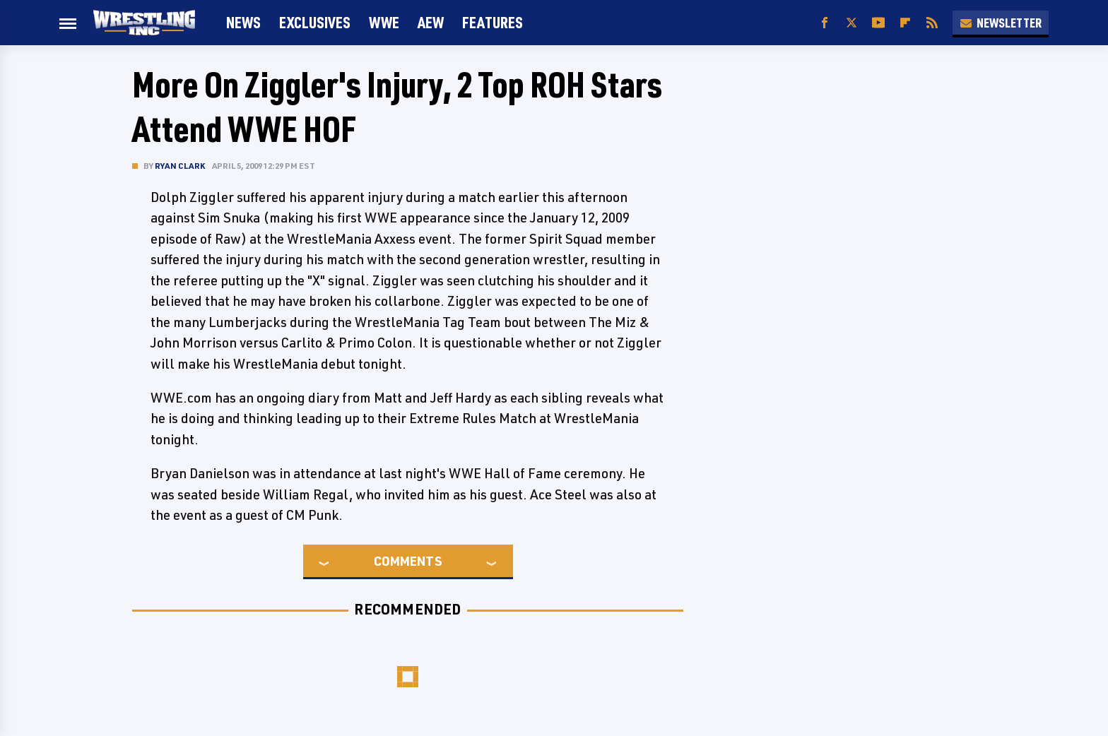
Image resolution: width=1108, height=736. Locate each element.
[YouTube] (878, 23)
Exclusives (314, 22)
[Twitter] (851, 23)
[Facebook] (824, 23)
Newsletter (1001, 22)
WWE (384, 22)
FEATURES (492, 22)
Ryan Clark (180, 165)
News (243, 22)
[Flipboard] (905, 23)
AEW (431, 22)
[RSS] (932, 23)
